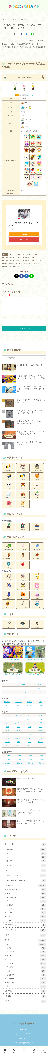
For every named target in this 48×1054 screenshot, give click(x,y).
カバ (7, 725)
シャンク (9, 478)
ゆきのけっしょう (8, 566)
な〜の (24, 690)
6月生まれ (18, 761)
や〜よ (24, 694)
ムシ (9, 626)
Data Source (24, 1031)
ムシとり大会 (22, 578)
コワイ (26, 115)
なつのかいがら (37, 548)
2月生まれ (18, 757)
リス (7, 747)
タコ (29, 732)
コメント (6, 295)
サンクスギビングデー (37, 597)
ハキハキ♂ (18, 703)
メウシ (18, 743)
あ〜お (9, 686)
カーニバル (37, 606)
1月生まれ (7, 757)
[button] (44, 359)
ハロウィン (23, 597)
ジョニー (23, 478)
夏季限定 (23, 528)
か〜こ (24, 686)
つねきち (37, 478)
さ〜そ (39, 686)
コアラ (40, 725)
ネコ (40, 736)
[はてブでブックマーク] (26, 34)
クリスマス (9, 606)
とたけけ (9, 487)
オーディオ (30, 95)
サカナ (23, 626)
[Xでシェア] (16, 34)
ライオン (40, 743)
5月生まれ (7, 761)
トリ (18, 736)
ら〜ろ (39, 694)
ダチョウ (40, 732)
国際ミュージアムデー (23, 588)
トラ (7, 736)
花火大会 (9, 597)
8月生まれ (40, 761)
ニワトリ (29, 736)
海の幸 (37, 626)
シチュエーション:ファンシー (29, 263)
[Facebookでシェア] (21, 34)
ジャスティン (37, 469)
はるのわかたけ (9, 548)
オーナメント (22, 566)
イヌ (29, 717)
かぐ (5, 254)
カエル (40, 721)
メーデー (9, 588)
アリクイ (18, 717)
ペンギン (7, 743)
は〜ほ (39, 690)
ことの (23, 469)
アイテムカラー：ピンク (31, 257)
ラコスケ (23, 496)
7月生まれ (29, 761)
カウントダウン (23, 606)
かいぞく (9, 469)
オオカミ (29, 721)
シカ (7, 732)
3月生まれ (29, 757)
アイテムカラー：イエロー (27, 254)
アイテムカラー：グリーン (11, 257)
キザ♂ (40, 703)
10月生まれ (18, 765)
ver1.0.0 (13, 254)
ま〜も (9, 694)
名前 (3, 319)
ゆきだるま (9, 496)
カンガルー (18, 725)
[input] (24, 359)
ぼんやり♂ (7, 703)
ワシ (18, 747)
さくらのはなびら (23, 548)
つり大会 (9, 578)
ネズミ (7, 740)
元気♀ (18, 707)
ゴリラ (18, 728)
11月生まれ (29, 765)
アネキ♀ (40, 707)
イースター (37, 578)
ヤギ (29, 743)
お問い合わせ (24, 1040)
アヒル (7, 717)
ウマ (7, 721)
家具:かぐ (17, 266)
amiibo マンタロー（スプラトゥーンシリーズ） (24, 224)
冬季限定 (37, 528)
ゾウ (18, 732)
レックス (9, 505)
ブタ (40, 740)
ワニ (29, 747)
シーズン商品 (8, 528)
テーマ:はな (7, 266)
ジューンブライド (37, 588)
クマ (29, 725)
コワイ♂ (29, 703)
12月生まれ (40, 765)
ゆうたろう (37, 487)
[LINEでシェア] (31, 34)
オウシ (18, 721)
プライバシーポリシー (24, 1036)
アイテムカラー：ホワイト (32, 260)
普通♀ (7, 707)
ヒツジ (29, 740)
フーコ (23, 487)
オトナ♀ (29, 707)
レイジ (37, 496)
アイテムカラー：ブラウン (11, 260)
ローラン (23, 505)
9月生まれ (7, 765)
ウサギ (40, 717)
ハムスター (18, 740)
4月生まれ (40, 757)
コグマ (7, 728)
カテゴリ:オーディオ (9, 263)
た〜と (9, 690)
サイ (29, 728)
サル (40, 728)
